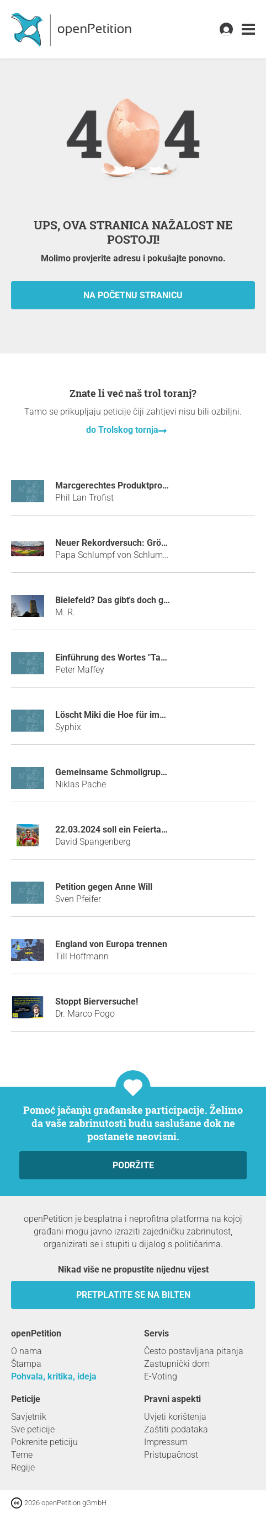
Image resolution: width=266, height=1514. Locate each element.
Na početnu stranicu (133, 295)
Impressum (166, 1442)
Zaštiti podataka (176, 1429)
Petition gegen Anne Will (103, 887)
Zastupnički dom (177, 1364)
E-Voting (160, 1376)
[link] (248, 29)
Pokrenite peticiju (44, 1442)
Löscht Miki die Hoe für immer (115, 715)
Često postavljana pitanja (193, 1351)
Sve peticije (33, 1429)
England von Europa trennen (111, 944)
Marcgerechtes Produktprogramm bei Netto (142, 485)
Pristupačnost (171, 1454)
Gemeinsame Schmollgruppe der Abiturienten (146, 772)
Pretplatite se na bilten (133, 1295)
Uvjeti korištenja (175, 1416)
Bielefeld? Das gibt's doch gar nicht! (125, 600)
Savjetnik (28, 1416)
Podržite (133, 1165)
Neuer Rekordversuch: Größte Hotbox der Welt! (148, 543)
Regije (23, 1467)
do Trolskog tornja (122, 430)
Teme (22, 1454)
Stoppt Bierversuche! (96, 1001)
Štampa (26, 1364)
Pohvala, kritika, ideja (54, 1376)
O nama (26, 1351)
